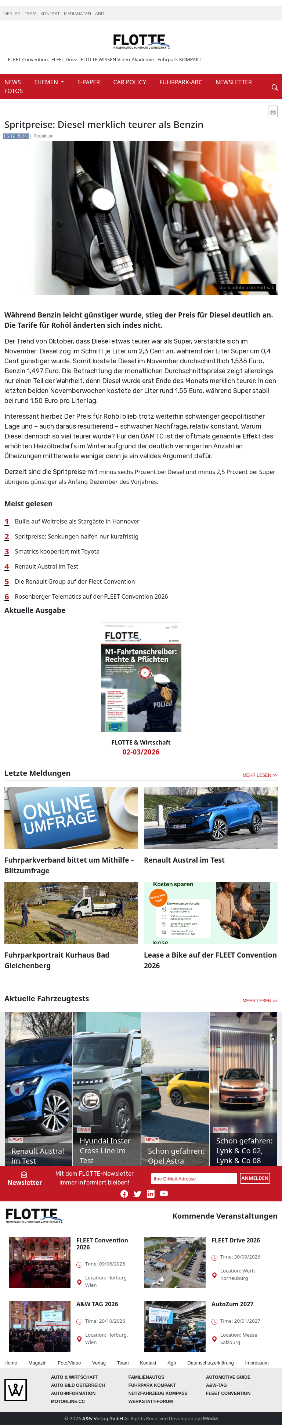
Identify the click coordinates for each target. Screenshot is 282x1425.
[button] (17, 1089)
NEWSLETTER (234, 82)
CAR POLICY (130, 82)
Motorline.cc (68, 1401)
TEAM (31, 14)
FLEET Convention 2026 (102, 1243)
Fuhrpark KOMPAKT (180, 59)
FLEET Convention (28, 59)
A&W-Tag (216, 1385)
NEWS (13, 82)
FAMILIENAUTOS (146, 1377)
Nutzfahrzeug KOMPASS (158, 1393)
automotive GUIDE (228, 1377)
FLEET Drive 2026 (236, 1240)
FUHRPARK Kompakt (152, 1385)
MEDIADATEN (78, 14)
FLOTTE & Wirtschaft (140, 742)
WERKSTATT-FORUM (151, 1401)
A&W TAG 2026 (97, 1304)
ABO (99, 14)
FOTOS (13, 91)
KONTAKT (50, 14)
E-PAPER (89, 82)
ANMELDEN (255, 1178)
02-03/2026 (141, 752)
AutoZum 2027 (232, 1304)
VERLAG (13, 14)
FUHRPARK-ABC (181, 82)
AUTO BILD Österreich (78, 1385)
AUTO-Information (73, 1393)
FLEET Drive (64, 59)
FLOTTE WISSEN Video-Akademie (117, 59)
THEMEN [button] (46, 82)
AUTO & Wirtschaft (74, 1377)
